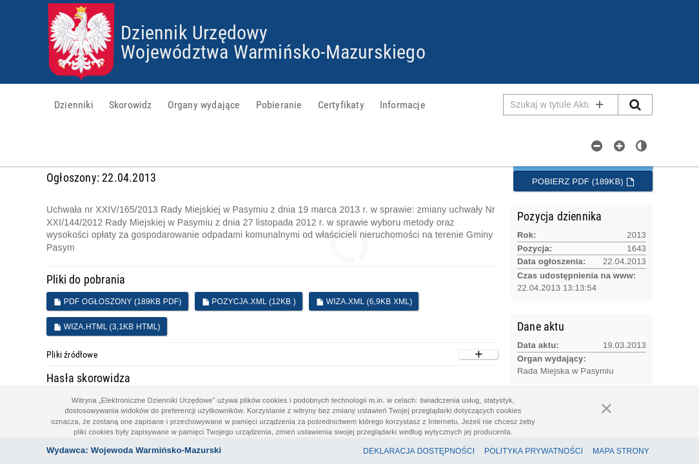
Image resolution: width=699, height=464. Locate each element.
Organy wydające (204, 104)
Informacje (403, 104)
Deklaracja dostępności (419, 451)
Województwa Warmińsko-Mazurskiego (273, 51)
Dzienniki (74, 104)
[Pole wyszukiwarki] (561, 104)
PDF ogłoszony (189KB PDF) (118, 301)
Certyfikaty (341, 104)
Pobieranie (279, 104)
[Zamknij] (606, 408)
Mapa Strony (621, 451)
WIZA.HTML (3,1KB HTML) (107, 326)
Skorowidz (130, 104)
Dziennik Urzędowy (194, 32)
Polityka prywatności (533, 451)
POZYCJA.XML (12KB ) (249, 301)
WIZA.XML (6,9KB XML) (364, 301)
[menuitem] (73, 104)
